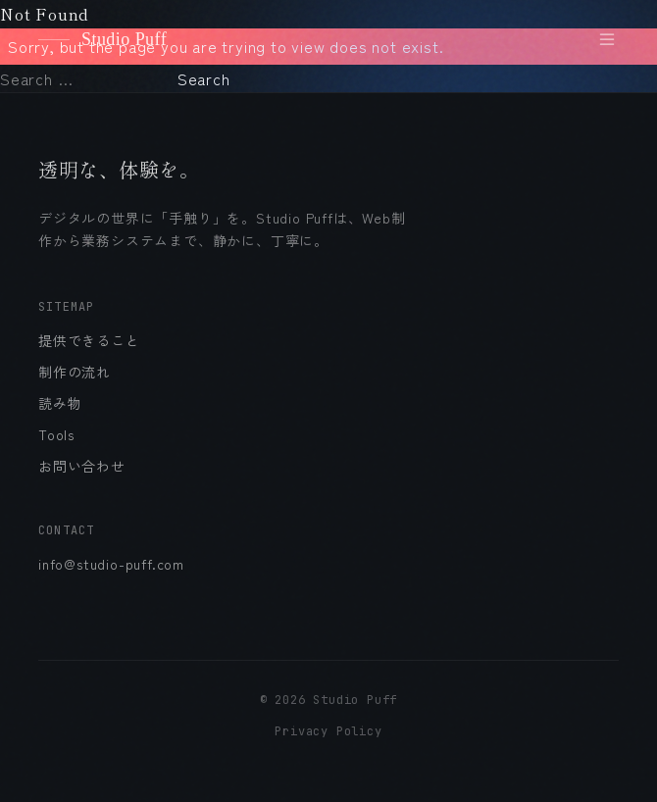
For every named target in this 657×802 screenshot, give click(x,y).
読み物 (59, 403)
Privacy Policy (328, 731)
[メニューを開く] (607, 39)
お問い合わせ (82, 466)
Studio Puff (102, 39)
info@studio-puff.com (111, 564)
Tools (56, 434)
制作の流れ (74, 371)
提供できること (89, 340)
